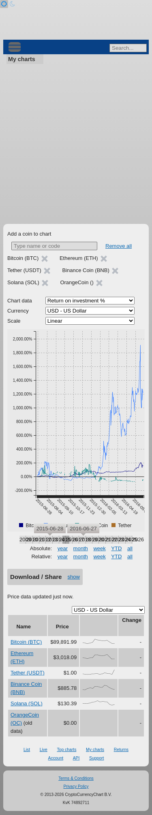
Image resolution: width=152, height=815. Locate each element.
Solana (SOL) (27, 703)
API (76, 758)
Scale (14, 321)
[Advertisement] (76, 144)
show (74, 577)
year (63, 548)
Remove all (118, 246)
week (99, 548)
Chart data (19, 301)
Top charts (66, 749)
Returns (121, 749)
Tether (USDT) (28, 673)
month (80, 548)
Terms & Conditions (76, 778)
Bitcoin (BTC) (26, 642)
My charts (21, 59)
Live (43, 749)
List (27, 749)
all (130, 548)
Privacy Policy (75, 786)
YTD (116, 548)
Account (56, 758)
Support (96, 758)
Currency (18, 311)
